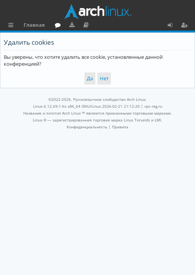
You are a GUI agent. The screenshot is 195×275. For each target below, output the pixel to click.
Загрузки (73, 26)
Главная (34, 24)
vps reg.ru (153, 106)
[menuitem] (87, 126)
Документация (87, 26)
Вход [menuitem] (172, 26)
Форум (59, 26)
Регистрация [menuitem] (186, 26)
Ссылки (12, 26)
